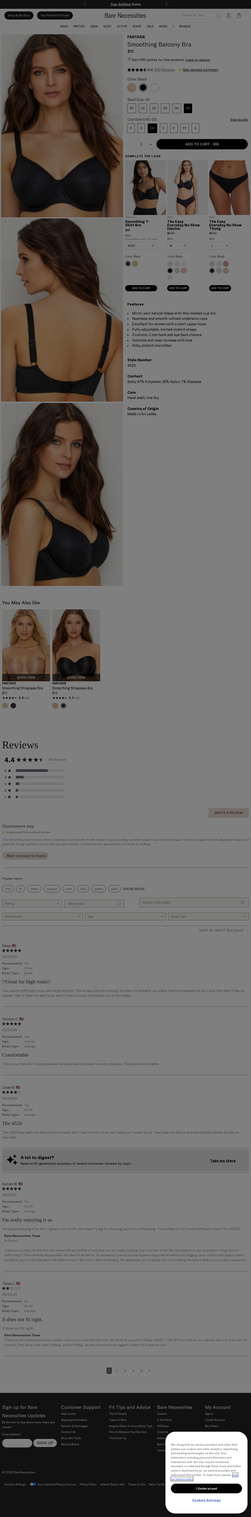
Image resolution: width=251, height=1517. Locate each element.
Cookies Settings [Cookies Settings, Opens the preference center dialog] (206, 1500)
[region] (206, 1472)
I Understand (206, 1488)
